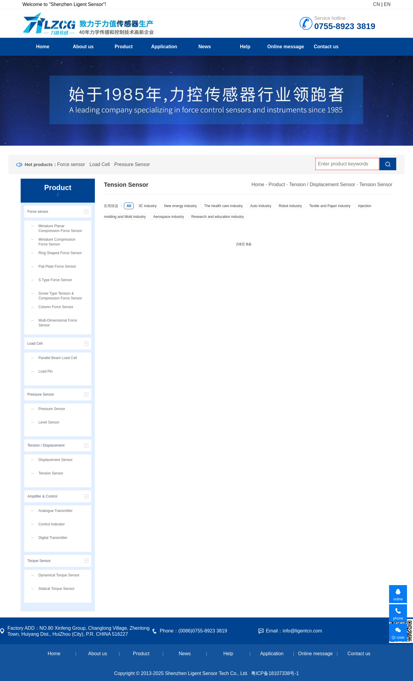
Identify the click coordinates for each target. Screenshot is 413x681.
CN (376, 4)
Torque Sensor (39, 561)
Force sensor (71, 164)
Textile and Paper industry (329, 206)
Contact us (326, 46)
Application (164, 46)
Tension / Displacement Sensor (322, 184)
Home (42, 46)
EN (387, 4)
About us (83, 46)
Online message (285, 46)
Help (245, 46)
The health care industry (223, 206)
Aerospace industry (168, 217)
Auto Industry (260, 206)
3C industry (148, 206)
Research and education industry (217, 217)
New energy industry (180, 206)
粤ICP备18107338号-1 (275, 673)
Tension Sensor (375, 184)
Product (124, 46)
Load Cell (99, 164)
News (204, 46)
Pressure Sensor (132, 164)
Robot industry (290, 206)
